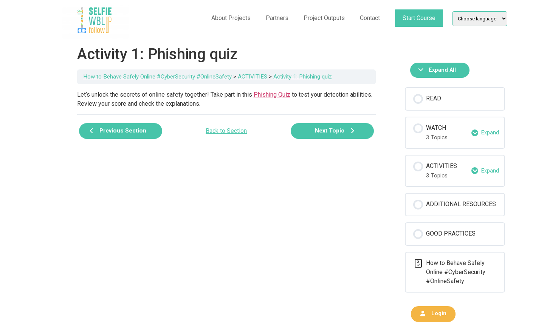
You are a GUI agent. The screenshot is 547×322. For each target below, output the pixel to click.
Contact (370, 18)
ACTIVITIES (252, 76)
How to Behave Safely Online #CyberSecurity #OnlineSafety (157, 76)
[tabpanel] (226, 99)
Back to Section (226, 130)
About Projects (231, 18)
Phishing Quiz (272, 94)
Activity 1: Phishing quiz (302, 76)
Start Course (419, 18)
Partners (277, 18)
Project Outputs (324, 18)
